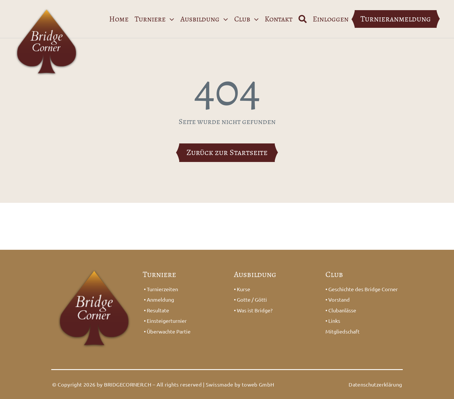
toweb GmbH (258, 384)
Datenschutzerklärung (375, 384)
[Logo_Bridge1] (46, 5)
